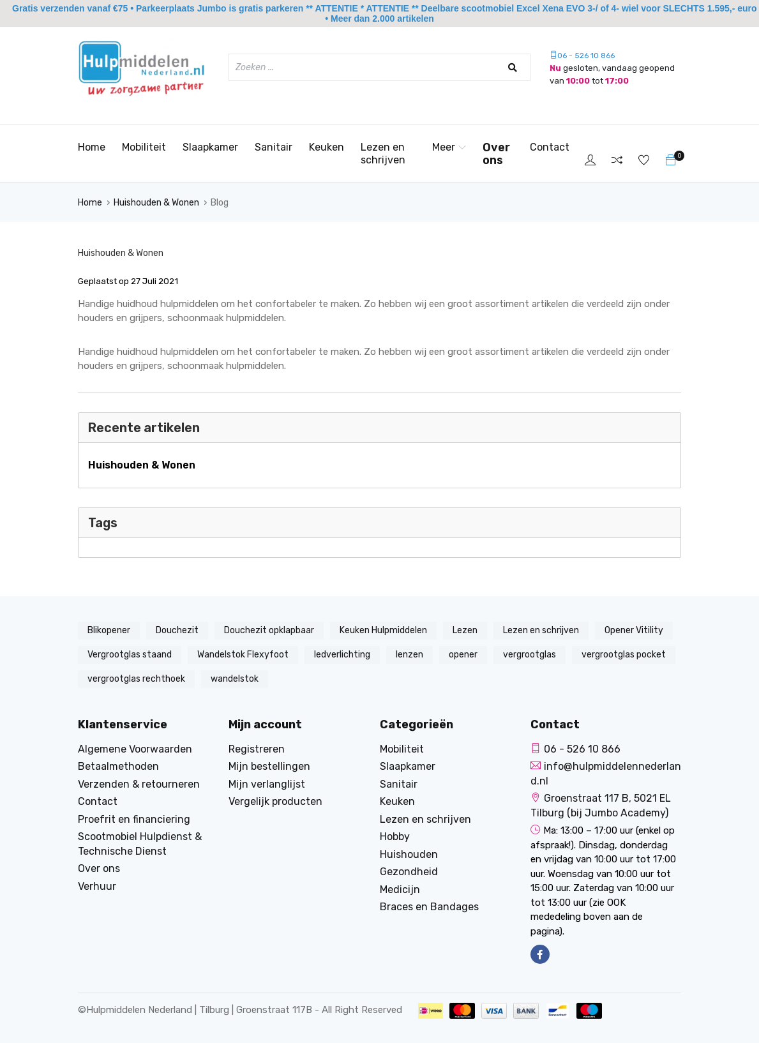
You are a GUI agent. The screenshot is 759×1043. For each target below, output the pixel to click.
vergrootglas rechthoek (136, 678)
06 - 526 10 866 (582, 55)
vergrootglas (529, 654)
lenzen (409, 654)
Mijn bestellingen (269, 766)
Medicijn (400, 889)
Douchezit (177, 630)
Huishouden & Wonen (156, 202)
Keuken (326, 147)
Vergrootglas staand (129, 654)
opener (463, 654)
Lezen (465, 630)
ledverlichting (342, 654)
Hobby (395, 836)
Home (91, 147)
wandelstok (235, 678)
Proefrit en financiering (134, 819)
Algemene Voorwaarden (135, 749)
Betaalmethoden (118, 766)
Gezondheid (409, 872)
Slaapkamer (210, 147)
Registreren (257, 749)
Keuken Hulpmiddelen (383, 630)
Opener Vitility (634, 630)
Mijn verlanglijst (267, 784)
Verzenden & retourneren (139, 784)
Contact (549, 147)
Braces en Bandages (429, 907)
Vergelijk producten (275, 801)
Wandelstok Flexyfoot (243, 654)
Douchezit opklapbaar (269, 630)
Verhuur (97, 886)
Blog (220, 202)
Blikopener (108, 630)
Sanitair (273, 147)
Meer (449, 147)
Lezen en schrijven (383, 153)
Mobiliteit (144, 147)
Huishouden (409, 854)
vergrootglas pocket (624, 654)
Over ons (496, 154)
